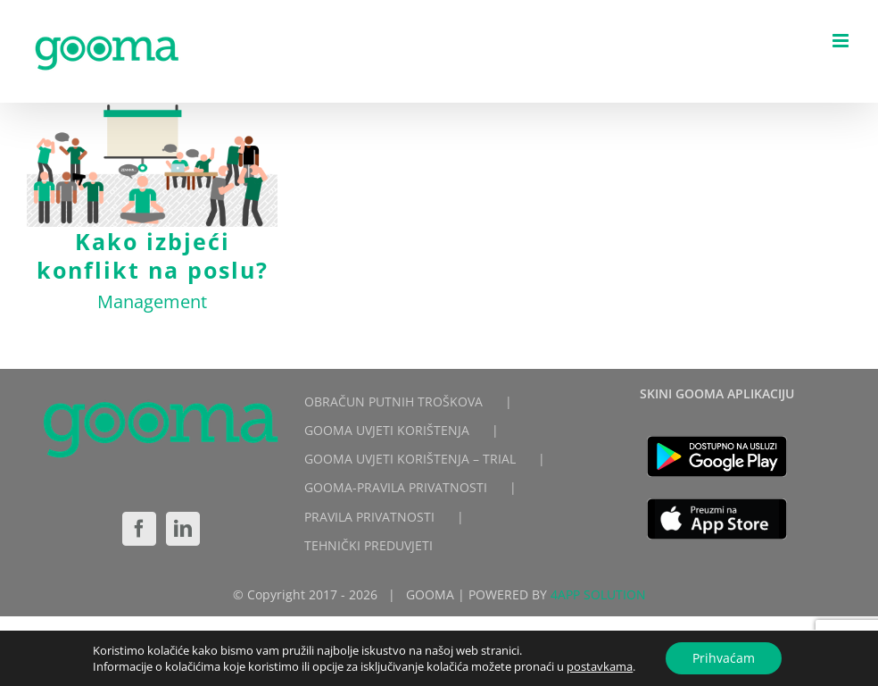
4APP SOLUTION (598, 594)
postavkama (600, 666)
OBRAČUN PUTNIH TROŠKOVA (393, 401)
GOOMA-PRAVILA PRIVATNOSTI (395, 487)
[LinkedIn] (183, 529)
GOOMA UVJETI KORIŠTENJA (386, 430)
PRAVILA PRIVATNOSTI (369, 516)
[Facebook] (139, 529)
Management (152, 301)
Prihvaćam (723, 657)
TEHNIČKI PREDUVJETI (368, 545)
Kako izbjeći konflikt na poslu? (153, 255)
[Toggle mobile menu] (841, 40)
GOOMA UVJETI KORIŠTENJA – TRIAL (410, 458)
